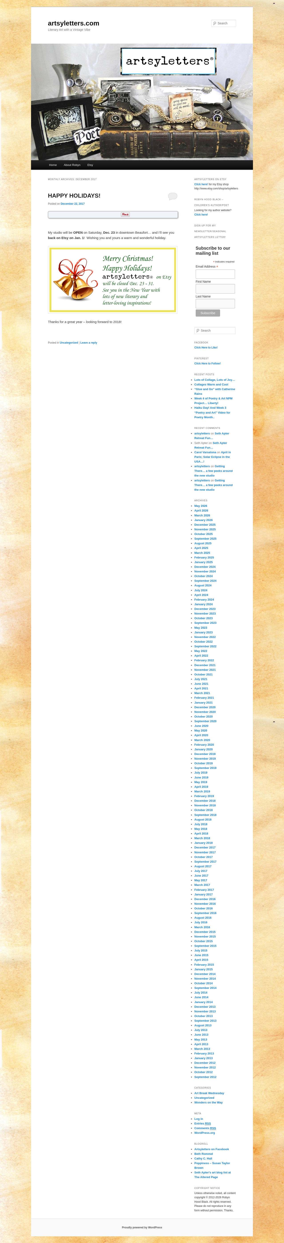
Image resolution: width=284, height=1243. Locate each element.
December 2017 (204, 847)
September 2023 (205, 622)
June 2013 (201, 1034)
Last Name (203, 296)
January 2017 (203, 894)
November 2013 (205, 1011)
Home (53, 165)
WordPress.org (204, 1132)
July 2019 (200, 772)
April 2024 (201, 595)
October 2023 (203, 618)
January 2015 (203, 969)
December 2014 (204, 974)
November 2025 (205, 529)
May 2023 (200, 627)
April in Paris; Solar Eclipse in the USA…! (212, 457)
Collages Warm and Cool (211, 384)
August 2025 (202, 543)
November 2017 (205, 852)
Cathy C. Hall (203, 1158)
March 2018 (202, 838)
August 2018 (202, 819)
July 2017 (200, 871)
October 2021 (203, 674)
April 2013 (201, 1044)
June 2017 (201, 875)
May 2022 (200, 651)
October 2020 (203, 716)
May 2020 (200, 730)
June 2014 (201, 997)
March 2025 (202, 552)
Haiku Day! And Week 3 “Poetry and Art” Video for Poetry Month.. (212, 412)
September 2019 (205, 768)
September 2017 (205, 861)
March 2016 (202, 927)
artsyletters (202, 433)
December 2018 (204, 800)
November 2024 (205, 571)
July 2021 (200, 679)
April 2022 (201, 655)
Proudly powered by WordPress (142, 1227)
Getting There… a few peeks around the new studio (213, 471)
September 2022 (205, 646)
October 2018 (203, 810)
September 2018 (205, 815)
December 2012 (204, 1062)
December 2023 (204, 609)
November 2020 (205, 712)
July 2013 (200, 1030)
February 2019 (204, 796)
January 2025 (203, 562)
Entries (202, 1123)
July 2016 (200, 922)
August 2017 (202, 866)
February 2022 (204, 660)
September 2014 (205, 988)
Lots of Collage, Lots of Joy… (214, 379)
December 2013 (204, 1006)
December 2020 (204, 707)
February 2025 (204, 557)
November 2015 (205, 936)
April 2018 (201, 833)
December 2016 (204, 899)
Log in (198, 1118)
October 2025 (203, 534)
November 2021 (205, 669)
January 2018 (203, 842)
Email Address (207, 267)
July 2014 (200, 992)
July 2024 (200, 590)
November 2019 (205, 758)
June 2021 (201, 683)
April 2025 (201, 548)
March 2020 (202, 740)
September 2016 (205, 913)
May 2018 (200, 829)
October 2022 (203, 641)
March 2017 (202, 885)
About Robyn (72, 165)
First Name (203, 281)
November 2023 (205, 613)
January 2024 (203, 604)
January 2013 (203, 1058)
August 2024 (202, 585)
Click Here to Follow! (207, 363)
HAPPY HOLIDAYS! (74, 195)
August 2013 (202, 1025)
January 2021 (203, 702)
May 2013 (200, 1039)
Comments (205, 1128)
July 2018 (200, 824)
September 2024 (205, 580)
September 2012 (205, 1077)
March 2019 (202, 791)
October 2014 (203, 983)
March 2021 (202, 693)
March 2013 (202, 1048)
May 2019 (200, 782)
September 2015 (205, 945)
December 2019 (204, 754)
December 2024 (204, 566)
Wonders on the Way (208, 1102)
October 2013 (203, 1016)
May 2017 (200, 880)
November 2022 (205, 637)
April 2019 (201, 786)
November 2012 (205, 1067)
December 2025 (204, 524)
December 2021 (204, 665)
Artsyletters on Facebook (211, 1149)
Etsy (90, 165)
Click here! (201, 184)
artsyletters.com (73, 23)
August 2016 (202, 917)
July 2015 (200, 950)
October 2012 (203, 1072)
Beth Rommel (203, 1153)
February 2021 (204, 697)
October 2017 (203, 857)
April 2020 (201, 735)
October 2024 (203, 576)
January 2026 (203, 520)
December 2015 (204, 932)
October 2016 (203, 908)
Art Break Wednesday (209, 1093)
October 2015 (203, 941)
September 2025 (205, 538)
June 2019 (201, 777)
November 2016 (205, 903)
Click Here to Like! (206, 347)
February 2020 (204, 744)
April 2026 (201, 510)
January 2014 (203, 1002)
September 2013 (205, 1020)
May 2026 (200, 506)
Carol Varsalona (205, 452)
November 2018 (205, 805)
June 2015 (201, 955)
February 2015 (204, 964)
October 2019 (203, 763)
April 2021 (201, 688)
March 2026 (202, 515)
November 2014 (205, 978)
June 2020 (201, 726)
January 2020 (203, 749)
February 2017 (204, 889)
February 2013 (204, 1053)
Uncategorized (69, 342)
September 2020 (205, 721)
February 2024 (204, 599)
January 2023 (203, 632)
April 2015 (201, 959)
